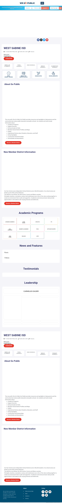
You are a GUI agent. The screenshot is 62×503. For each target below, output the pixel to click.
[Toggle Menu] (42, 3)
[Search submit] (60, 7)
